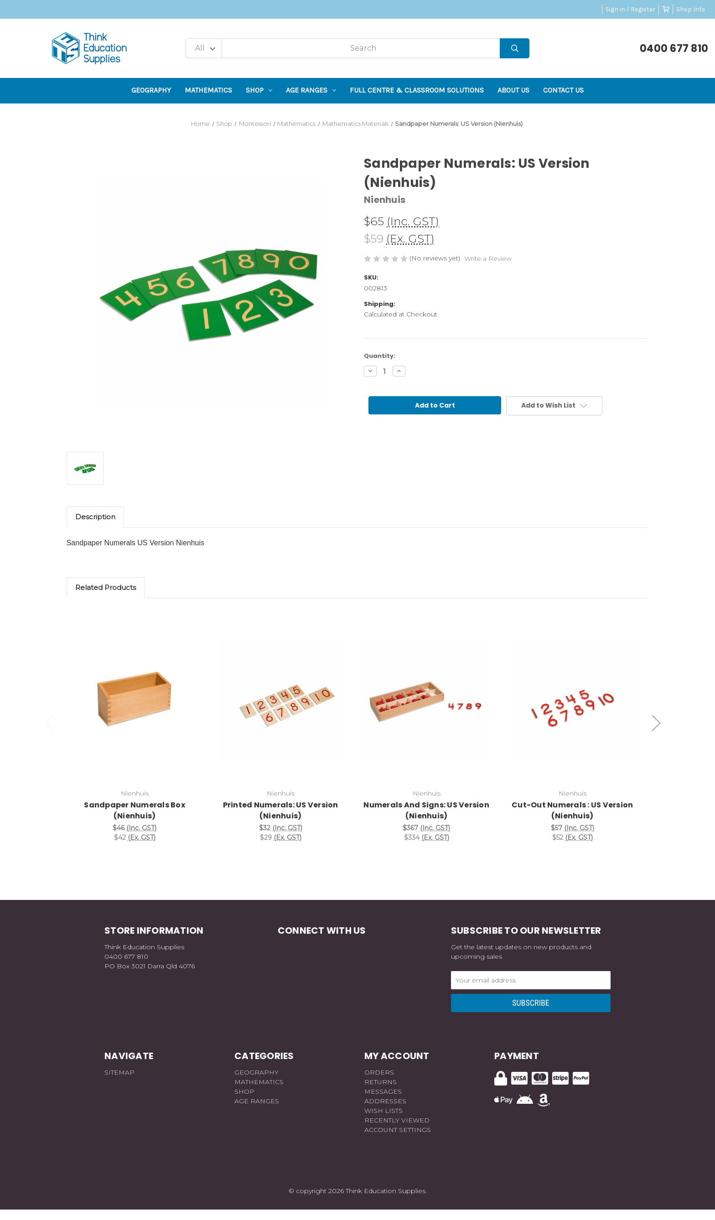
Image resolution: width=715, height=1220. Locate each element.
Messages (383, 1091)
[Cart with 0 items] (666, 9)
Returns (380, 1082)
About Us (513, 90)
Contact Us (563, 90)
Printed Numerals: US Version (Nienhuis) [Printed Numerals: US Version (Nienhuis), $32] (280, 810)
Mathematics (208, 90)
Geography (151, 90)
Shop (259, 90)
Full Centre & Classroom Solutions (417, 90)
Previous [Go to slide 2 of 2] (49, 723)
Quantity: (379, 356)
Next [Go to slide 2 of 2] (656, 723)
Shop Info (690, 9)
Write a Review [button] (488, 258)
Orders (379, 1072)
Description (95, 516)
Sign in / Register (630, 9)
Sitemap (119, 1072)
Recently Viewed (397, 1120)
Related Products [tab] (105, 587)
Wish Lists (383, 1110)
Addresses (385, 1101)
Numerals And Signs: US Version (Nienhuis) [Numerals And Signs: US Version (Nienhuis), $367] (426, 810)
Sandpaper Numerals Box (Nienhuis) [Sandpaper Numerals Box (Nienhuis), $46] (134, 810)
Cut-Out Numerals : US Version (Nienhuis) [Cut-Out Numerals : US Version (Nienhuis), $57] (572, 810)
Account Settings (397, 1130)
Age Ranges (311, 90)
